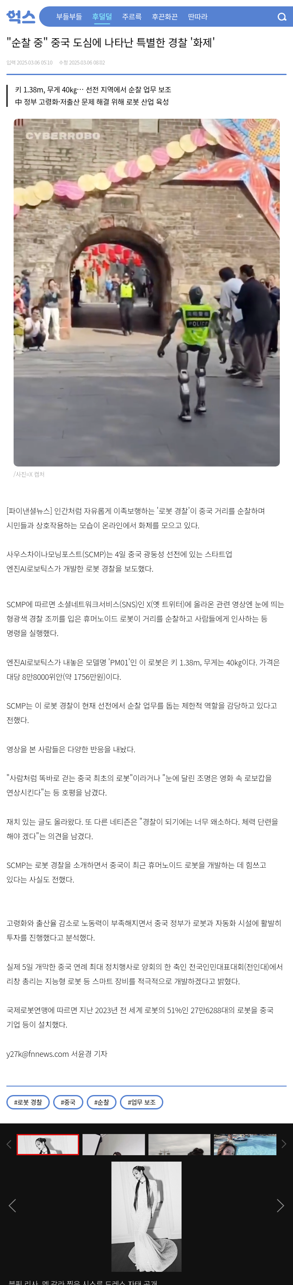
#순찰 (101, 1102)
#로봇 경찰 (28, 1102)
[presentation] (8, 1144)
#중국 (68, 1102)
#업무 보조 (142, 1102)
